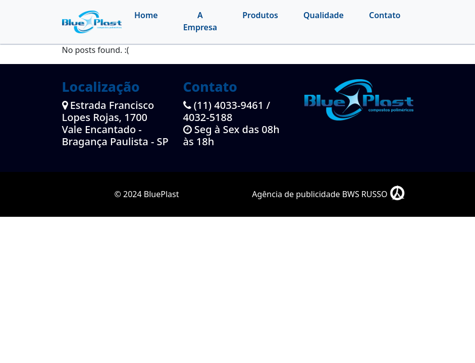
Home (146, 15)
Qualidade (323, 15)
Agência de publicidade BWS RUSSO (328, 194)
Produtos (260, 15)
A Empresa (200, 21)
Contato (385, 15)
